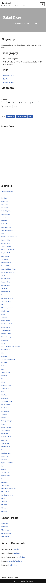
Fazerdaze (4, 523)
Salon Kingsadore (7, 230)
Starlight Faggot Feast (8, 488)
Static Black (5, 492)
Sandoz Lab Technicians (9, 237)
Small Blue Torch (6, 401)
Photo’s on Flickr (8, 82)
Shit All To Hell (6, 330)
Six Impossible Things (8, 359)
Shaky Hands (5, 321)
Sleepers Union (6, 385)
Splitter (3, 469)
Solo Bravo (4, 440)
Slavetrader (5, 379)
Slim (2, 392)
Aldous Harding (6, 533)
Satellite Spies (5, 243)
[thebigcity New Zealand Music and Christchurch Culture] (14, 4)
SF (2, 304)
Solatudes (4, 434)
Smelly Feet (5, 408)
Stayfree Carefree (7, 495)
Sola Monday (5, 430)
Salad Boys (5, 221)
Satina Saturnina (6, 246)
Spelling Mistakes (7, 463)
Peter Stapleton (6, 211)
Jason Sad (4, 201)
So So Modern (6, 427)
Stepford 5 (4, 501)
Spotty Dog (5, 472)
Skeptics (4, 375)
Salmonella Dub (6, 227)
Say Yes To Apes (6, 253)
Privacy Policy (13, 577)
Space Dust (5, 456)
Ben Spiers (4, 198)
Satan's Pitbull (5, 240)
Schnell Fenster (6, 262)
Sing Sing (4, 356)
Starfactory (5, 485)
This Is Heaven (6, 530)
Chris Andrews (17, 23)
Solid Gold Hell (6, 437)
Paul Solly (4, 208)
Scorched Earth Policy (8, 269)
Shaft (3, 314)
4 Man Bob (16, 549)
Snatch (3, 417)
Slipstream (4, 398)
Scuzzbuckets (6, 279)
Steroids (4, 511)
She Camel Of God (7, 324)
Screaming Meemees (8, 272)
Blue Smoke (5, 536)
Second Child (5, 282)
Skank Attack (5, 372)
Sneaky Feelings (6, 421)
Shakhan (4, 317)
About (4, 577)
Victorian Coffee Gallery (15, 561)
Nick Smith (4, 204)
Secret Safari (5, 285)
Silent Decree (5, 350)
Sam (2, 233)
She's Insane (5, 327)
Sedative (4, 288)
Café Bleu (21, 557)
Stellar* (3, 498)
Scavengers (5, 256)
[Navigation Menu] (42, 4)
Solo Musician (21, 116)
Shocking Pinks (6, 334)
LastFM (5, 79)
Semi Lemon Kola (7, 298)
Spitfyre (3, 466)
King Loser (16, 553)
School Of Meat (6, 266)
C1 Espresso (5, 527)
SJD (2, 369)
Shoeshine (4, 340)
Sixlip (3, 366)
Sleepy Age (5, 388)
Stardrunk (4, 482)
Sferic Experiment (7, 308)
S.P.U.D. (3, 217)
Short (3, 343)
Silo (2, 353)
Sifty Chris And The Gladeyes (10, 346)
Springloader (5, 476)
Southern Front (6, 453)
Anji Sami (4, 195)
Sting (30, 116)
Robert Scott (5, 214)
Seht (2, 295)
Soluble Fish (5, 443)
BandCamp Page (8, 76)
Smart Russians (6, 405)
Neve (14, 581)
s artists (35, 23)
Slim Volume (5, 395)
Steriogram (4, 508)
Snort (3, 424)
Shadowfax (5, 311)
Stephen (4, 505)
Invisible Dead (12, 565)
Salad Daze (10, 116)
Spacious (4, 459)
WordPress (29, 581)
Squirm (3, 479)
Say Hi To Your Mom (8, 250)
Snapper (4, 414)
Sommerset (5, 450)
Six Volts (4, 363)
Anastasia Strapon (7, 191)
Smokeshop (5, 411)
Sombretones (5, 447)
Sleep (3, 382)
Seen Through (5, 292)
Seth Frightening (6, 301)
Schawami (4, 259)
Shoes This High (6, 337)
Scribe (3, 275)
